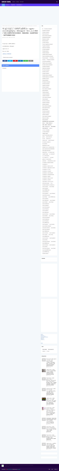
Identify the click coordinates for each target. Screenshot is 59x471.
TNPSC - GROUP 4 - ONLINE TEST (46, 124)
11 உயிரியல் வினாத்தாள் (45, 49)
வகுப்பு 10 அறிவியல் (45, 191)
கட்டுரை (43, 138)
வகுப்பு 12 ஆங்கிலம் (45, 210)
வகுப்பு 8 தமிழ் (53, 241)
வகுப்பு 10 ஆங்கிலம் (45, 193)
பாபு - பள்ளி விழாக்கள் (45, 155)
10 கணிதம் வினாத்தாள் (45, 32)
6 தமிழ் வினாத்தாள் (45, 90)
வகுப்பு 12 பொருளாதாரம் (46, 217)
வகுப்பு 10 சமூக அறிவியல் (46, 195)
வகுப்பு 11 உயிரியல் (45, 186)
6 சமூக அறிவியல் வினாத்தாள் (46, 88)
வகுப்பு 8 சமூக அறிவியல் (46, 241)
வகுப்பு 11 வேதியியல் (45, 205)
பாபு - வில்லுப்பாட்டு (45, 157)
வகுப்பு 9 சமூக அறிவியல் (46, 248)
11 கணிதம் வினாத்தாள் (45, 52)
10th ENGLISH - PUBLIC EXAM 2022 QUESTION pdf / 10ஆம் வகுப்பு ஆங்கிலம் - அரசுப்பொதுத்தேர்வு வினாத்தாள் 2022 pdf (51, 420)
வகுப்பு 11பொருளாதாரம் (45, 207)
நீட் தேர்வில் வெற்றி (51, 152)
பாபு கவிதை (51, 157)
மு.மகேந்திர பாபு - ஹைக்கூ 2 (46, 179)
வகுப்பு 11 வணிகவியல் (45, 203)
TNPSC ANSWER (53, 126)
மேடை (52, 183)
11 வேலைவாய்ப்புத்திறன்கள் (46, 61)
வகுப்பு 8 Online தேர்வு (45, 236)
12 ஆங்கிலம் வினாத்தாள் (46, 66)
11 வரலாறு (43, 59)
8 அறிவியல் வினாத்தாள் (45, 100)
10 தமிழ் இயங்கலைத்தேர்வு (46, 37)
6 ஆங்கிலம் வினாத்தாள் (45, 85)
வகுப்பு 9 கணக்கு (44, 246)
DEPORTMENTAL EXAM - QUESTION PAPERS (48, 121)
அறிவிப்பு (50, 128)
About (18, 1)
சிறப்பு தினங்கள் (44, 143)
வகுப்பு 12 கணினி (44, 215)
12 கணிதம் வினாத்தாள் (45, 73)
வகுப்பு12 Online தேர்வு (45, 251)
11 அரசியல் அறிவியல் (45, 42)
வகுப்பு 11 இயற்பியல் (45, 200)
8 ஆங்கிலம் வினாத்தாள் (45, 102)
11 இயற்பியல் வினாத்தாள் (46, 47)
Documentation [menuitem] (19, 4)
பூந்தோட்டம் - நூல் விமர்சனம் (46, 159)
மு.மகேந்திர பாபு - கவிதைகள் (46, 171)
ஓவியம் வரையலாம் (49, 136)
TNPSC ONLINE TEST (45, 128)
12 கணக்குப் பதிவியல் (45, 71)
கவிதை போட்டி (48, 138)
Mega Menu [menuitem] (13, 4)
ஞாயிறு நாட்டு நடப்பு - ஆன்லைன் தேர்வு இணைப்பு (48, 147)
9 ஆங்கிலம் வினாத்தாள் (45, 112)
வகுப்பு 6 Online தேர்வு (45, 222)
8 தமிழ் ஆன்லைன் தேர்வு (46, 107)
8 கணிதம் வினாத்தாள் (45, 104)
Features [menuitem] (7, 4)
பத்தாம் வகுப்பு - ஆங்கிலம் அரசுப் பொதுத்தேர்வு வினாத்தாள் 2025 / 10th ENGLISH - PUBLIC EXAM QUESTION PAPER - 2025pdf (51, 445)
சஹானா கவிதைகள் (51, 140)
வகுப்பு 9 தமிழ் (53, 248)
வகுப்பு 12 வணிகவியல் (45, 219)
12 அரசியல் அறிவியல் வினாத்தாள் (47, 64)
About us (42, 338)
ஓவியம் (43, 136)
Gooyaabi (18, 469)
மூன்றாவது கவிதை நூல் (45, 183)
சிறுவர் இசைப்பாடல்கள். (45, 145)
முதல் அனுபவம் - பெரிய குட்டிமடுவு (47, 181)
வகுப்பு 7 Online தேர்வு (45, 231)
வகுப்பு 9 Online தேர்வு (45, 243)
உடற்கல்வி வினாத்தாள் (45, 131)
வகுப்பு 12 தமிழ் (51, 186)
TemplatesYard (10, 469)
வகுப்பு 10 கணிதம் (52, 193)
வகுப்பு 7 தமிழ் (51, 234)
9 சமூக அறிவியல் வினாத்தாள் (46, 116)
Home (14, 1)
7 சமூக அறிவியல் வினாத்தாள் (46, 97)
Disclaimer (42, 337)
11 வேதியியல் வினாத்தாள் (50, 59)
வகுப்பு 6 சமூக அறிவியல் (46, 227)
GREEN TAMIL (6, 2)
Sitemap (42, 335)
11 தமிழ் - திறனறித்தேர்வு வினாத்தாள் (47, 56)
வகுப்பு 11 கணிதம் (52, 200)
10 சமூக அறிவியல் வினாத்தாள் (46, 35)
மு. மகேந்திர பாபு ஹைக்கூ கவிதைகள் (47, 162)
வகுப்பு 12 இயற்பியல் (45, 212)
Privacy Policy (43, 336)
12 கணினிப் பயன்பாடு (45, 78)
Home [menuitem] (3, 4)
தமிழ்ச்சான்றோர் (44, 152)
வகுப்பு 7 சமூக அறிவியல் (46, 229)
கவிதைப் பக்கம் (44, 140)
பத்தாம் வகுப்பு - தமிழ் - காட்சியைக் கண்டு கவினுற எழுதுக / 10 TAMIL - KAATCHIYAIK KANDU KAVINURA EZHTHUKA (51, 372)
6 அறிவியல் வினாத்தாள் (45, 83)
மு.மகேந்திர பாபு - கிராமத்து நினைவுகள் (48, 174)
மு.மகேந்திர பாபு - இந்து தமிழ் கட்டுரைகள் (48, 167)
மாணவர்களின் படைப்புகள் (51, 160)
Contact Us (55, 469)
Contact (22, 1)
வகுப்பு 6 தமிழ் (53, 227)
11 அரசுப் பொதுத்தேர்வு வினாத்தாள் (47, 44)
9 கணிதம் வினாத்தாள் (45, 114)
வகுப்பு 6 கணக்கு (51, 224)
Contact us (42, 339)
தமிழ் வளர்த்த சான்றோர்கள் (46, 150)
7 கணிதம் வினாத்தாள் (45, 92)
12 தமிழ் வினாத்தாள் (45, 80)
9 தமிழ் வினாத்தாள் (45, 119)
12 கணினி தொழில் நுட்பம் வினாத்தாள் (47, 76)
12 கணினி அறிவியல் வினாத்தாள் (9, 25)
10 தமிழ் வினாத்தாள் (45, 40)
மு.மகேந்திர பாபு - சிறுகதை (46, 176)
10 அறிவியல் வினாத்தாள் (48, 28)
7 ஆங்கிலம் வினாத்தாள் (45, 95)
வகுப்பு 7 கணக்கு (44, 234)
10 (42, 28)
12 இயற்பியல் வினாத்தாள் (46, 68)
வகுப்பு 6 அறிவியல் (45, 188)
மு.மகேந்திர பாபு (44, 164)
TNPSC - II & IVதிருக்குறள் (46, 126)
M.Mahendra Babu (6, 37)
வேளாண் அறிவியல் (45, 253)
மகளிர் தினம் (44, 160)
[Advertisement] (29, 15)
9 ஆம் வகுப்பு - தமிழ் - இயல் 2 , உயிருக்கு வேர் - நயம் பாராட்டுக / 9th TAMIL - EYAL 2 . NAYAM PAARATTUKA (51, 429)
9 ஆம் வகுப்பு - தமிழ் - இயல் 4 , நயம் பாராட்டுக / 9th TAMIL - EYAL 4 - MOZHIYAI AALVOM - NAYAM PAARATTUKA (51, 437)
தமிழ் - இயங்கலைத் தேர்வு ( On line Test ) (48, 148)
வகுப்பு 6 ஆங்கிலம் (45, 224)
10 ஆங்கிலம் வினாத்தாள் (46, 30)
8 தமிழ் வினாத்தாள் (45, 109)
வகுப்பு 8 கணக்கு (44, 239)
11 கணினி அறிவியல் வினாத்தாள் (47, 54)
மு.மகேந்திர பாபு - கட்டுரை (46, 169)
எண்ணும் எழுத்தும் (45, 133)
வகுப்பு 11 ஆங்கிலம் (45, 198)
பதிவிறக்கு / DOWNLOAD (6, 53)
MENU (42, 343)
